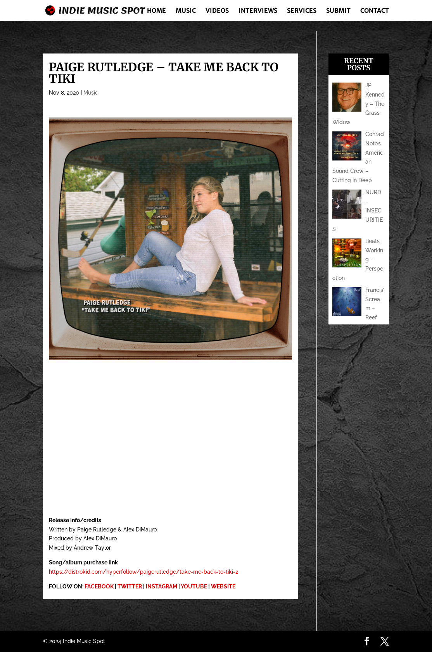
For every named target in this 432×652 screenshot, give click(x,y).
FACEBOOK (99, 586)
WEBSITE (223, 586)
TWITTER (130, 586)
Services (301, 11)
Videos (217, 11)
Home (156, 11)
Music (186, 11)
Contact (374, 11)
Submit (338, 11)
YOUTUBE (194, 586)
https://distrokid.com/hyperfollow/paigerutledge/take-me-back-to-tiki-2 (143, 572)
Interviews (257, 11)
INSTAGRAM (161, 586)
